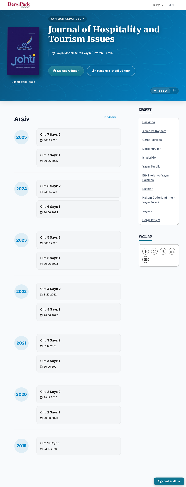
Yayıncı (147, 211)
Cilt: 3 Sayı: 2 (50, 340)
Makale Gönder (66, 70)
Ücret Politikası (152, 140)
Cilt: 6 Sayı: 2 (50, 186)
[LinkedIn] (172, 251)
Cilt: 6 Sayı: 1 (50, 207)
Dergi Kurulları (151, 149)
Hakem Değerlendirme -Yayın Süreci (158, 200)
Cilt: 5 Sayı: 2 (50, 237)
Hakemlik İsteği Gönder (111, 70)
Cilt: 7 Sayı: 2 (50, 134)
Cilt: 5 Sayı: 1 (50, 258)
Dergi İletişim (151, 220)
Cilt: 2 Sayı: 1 (50, 412)
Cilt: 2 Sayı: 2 (50, 392)
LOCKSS (110, 117)
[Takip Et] (160, 91)
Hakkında (148, 122)
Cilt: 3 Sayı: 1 (50, 361)
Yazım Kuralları (152, 166)
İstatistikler (149, 157)
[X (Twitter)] (163, 251)
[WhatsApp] (154, 251)
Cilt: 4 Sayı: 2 (50, 289)
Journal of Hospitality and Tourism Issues (104, 34)
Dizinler (147, 189)
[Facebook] (145, 251)
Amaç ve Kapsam (154, 131)
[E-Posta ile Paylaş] (145, 259)
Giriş (172, 4)
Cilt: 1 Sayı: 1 (49, 443)
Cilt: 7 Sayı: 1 (50, 155)
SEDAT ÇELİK (75, 18)
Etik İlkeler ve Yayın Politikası (155, 178)
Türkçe (158, 5)
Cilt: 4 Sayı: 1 (50, 309)
